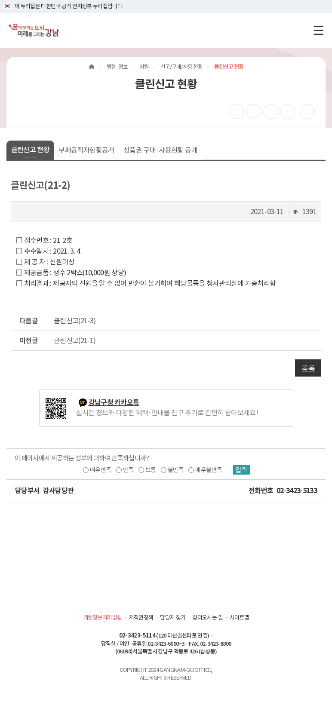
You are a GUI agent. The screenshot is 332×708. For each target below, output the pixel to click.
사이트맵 (239, 617)
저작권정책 (141, 617)
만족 (128, 470)
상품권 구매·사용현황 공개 (160, 150)
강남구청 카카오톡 (114, 402)
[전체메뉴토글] (318, 30)
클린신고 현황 (30, 149)
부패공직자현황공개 (86, 150)
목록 (308, 368)
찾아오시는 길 (207, 617)
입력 (241, 470)
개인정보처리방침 (102, 617)
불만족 (176, 470)
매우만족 (100, 470)
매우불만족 (208, 470)
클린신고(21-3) (75, 320)
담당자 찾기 (172, 617)
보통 (150, 470)
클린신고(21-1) (75, 340)
